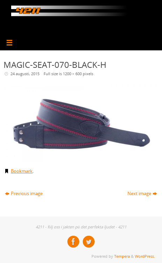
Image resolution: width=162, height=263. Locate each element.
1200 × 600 (72, 73)
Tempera (122, 256)
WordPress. (145, 256)
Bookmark (21, 171)
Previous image (24, 194)
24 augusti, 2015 (24, 73)
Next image (142, 194)
